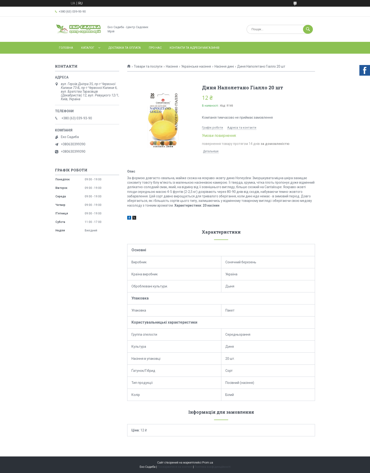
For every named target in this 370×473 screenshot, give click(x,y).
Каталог (87, 47)
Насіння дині (224, 66)
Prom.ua (207, 462)
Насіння (172, 66)
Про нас (155, 47)
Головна (66, 47)
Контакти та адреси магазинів (194, 47)
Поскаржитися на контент (175, 467)
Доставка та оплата (124, 47)
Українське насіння (196, 66)
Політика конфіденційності (212, 467)
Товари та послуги (148, 66)
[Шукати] (308, 29)
